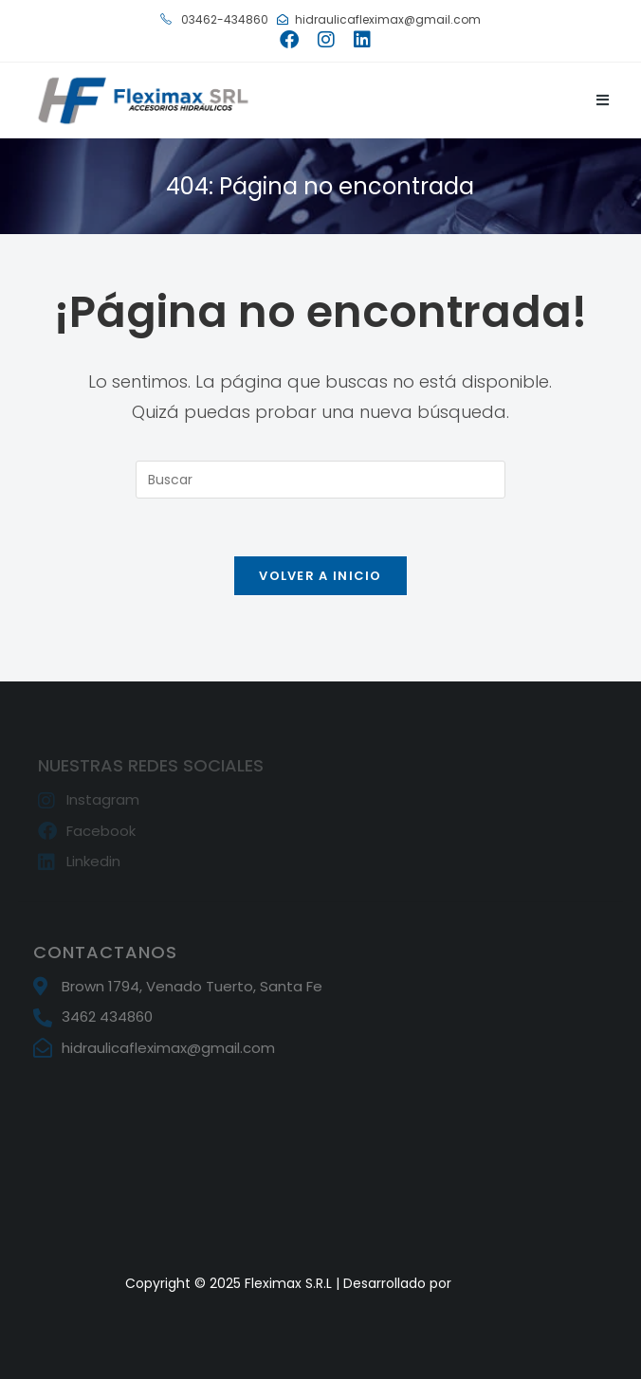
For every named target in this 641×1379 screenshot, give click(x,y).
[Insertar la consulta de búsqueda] (320, 480)
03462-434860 (214, 19)
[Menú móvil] (603, 100)
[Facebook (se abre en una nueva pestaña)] (289, 39)
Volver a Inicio (320, 576)
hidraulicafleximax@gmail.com (379, 19)
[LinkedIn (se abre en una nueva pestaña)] (357, 39)
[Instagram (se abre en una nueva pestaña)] (326, 39)
